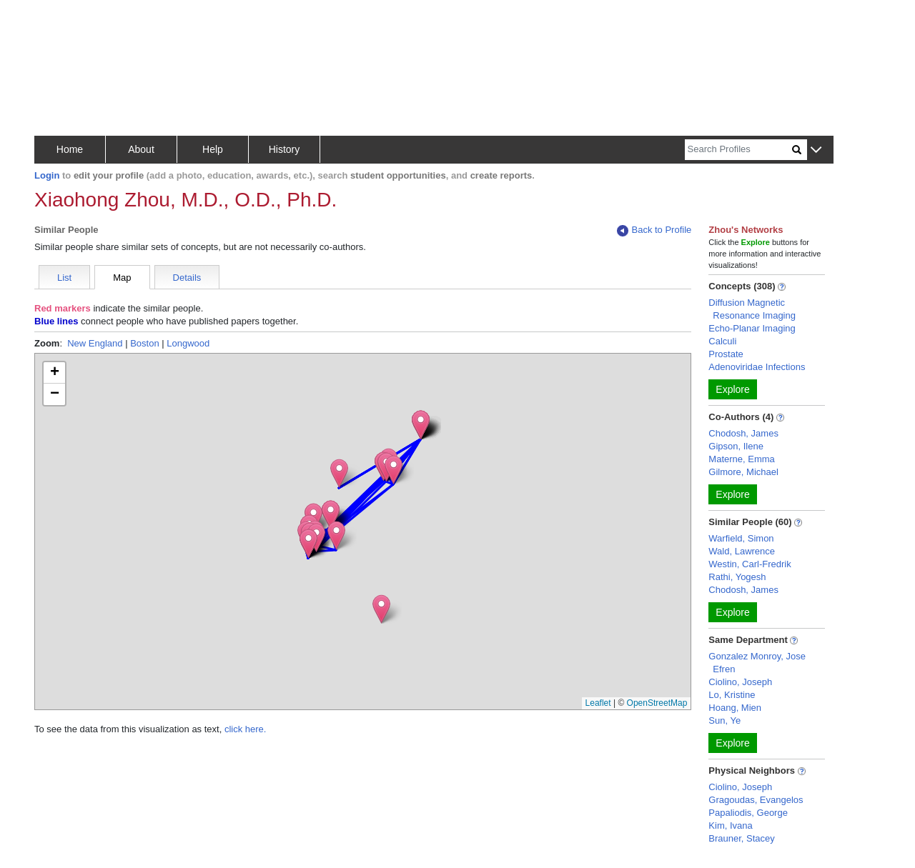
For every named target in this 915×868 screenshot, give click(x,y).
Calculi (722, 341)
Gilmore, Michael (743, 472)
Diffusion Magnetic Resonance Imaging (752, 309)
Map (122, 277)
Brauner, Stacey (741, 838)
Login (46, 175)
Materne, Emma (741, 459)
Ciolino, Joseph (740, 682)
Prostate (725, 354)
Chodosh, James (743, 433)
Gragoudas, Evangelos (755, 799)
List (64, 277)
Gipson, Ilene (735, 446)
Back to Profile (654, 230)
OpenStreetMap (657, 703)
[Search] (738, 149)
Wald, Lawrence (741, 551)
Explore (732, 389)
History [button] (284, 149)
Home (69, 149)
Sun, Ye (724, 720)
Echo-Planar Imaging (751, 328)
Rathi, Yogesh (737, 577)
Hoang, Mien (734, 707)
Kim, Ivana (730, 825)
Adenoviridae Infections (756, 366)
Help (212, 149)
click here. (245, 729)
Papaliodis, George (748, 812)
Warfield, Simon (740, 538)
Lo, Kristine (731, 694)
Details (187, 277)
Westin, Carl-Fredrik (749, 564)
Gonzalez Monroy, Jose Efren (757, 662)
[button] (816, 150)
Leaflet (598, 703)
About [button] (141, 149)
